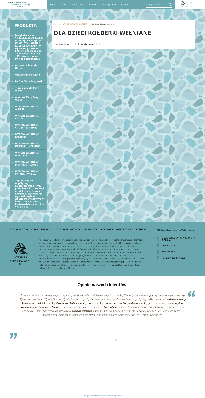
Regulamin (78, 6)
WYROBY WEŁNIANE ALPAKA (27, 108)
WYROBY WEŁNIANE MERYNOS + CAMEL (27, 163)
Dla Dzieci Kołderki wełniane (103, 24)
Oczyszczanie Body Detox (26, 67)
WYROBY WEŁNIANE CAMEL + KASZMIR (27, 126)
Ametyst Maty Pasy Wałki (26, 98)
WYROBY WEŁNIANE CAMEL (27, 117)
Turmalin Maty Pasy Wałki (27, 89)
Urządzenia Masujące (27, 74)
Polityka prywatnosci (68, 229)
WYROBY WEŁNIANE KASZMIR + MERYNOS (27, 145)
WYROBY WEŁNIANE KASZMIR (27, 135)
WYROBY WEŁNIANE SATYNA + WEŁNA (27, 172)
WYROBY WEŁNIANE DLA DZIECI (75, 24)
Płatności (125, 6)
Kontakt (93, 6)
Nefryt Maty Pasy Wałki (29, 81)
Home (53, 6)
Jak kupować (91, 229)
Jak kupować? (109, 6)
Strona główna (19, 229)
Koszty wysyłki (124, 229)
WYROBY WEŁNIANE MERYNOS (27, 154)
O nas (64, 6)
